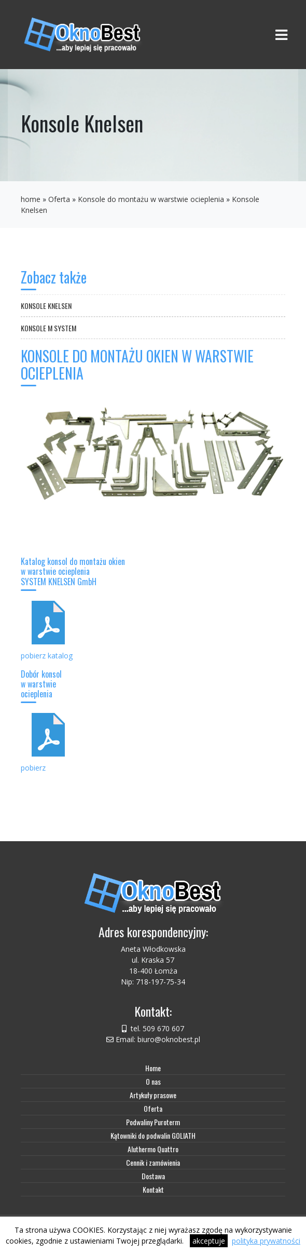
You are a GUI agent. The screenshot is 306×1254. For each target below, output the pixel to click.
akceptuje (208, 1241)
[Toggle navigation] (281, 34)
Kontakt (153, 1189)
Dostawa (153, 1175)
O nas (153, 1081)
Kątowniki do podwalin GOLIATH (153, 1135)
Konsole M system (48, 327)
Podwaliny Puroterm (153, 1121)
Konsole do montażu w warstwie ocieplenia (151, 199)
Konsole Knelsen (46, 305)
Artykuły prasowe (153, 1094)
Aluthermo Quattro (153, 1148)
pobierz (33, 768)
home (30, 199)
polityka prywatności (266, 1241)
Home (153, 1067)
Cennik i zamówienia (153, 1162)
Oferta (59, 199)
